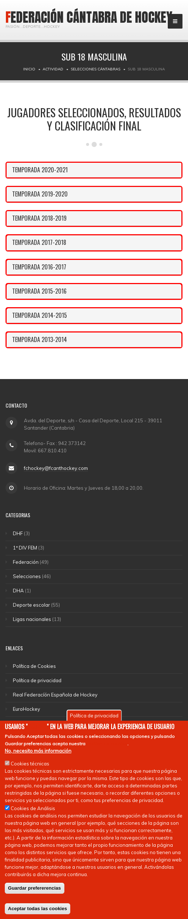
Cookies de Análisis (33, 811)
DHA (18, 590)
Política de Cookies (34, 666)
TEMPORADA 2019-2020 (40, 194)
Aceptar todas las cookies (37, 911)
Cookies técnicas (30, 766)
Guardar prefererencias (34, 890)
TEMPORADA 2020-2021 (40, 169)
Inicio (29, 69)
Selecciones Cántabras (95, 69)
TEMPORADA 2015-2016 (39, 291)
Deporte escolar (31, 605)
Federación (26, 562)
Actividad (53, 69)
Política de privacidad (37, 680)
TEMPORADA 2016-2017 (39, 266)
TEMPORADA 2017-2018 (39, 242)
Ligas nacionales (32, 619)
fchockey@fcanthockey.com (56, 468)
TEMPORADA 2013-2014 (39, 339)
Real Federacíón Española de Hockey (55, 695)
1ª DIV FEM (25, 548)
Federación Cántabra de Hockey (89, 17)
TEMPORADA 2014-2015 (39, 315)
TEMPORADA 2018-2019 (39, 218)
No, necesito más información (38, 753)
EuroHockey (26, 709)
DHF (18, 533)
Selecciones (27, 576)
